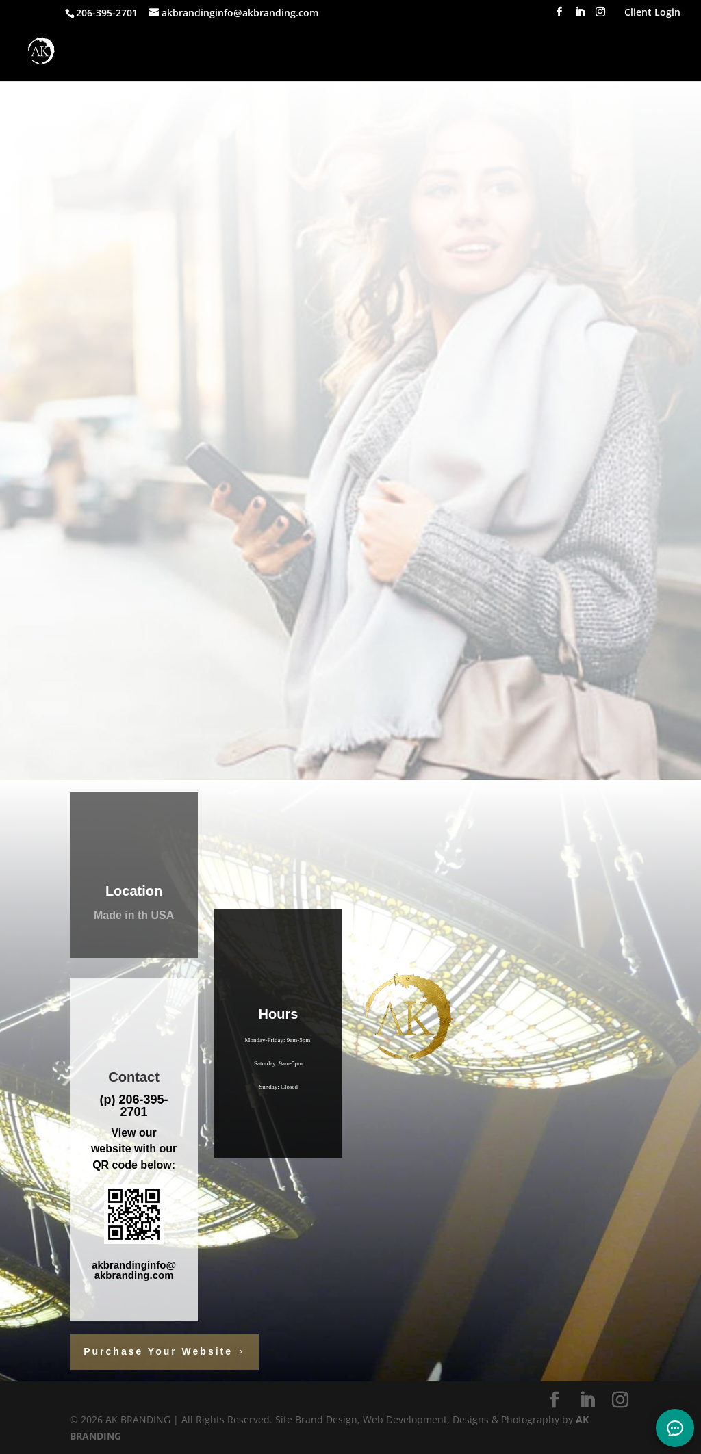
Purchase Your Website (158, 1351)
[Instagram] (600, 16)
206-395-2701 (142, 1106)
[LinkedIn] (580, 16)
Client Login (652, 13)
